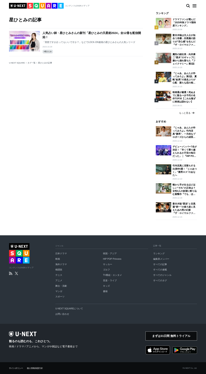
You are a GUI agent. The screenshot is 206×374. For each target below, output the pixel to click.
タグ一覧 (31, 63)
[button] (194, 5)
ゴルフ (106, 269)
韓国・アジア (110, 253)
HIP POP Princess (112, 259)
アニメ (58, 280)
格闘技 (58, 269)
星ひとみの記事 (45, 63)
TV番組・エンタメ (112, 275)
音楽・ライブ (110, 280)
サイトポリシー (16, 368)
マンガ (58, 291)
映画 (57, 259)
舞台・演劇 (61, 286)
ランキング (159, 253)
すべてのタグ (160, 280)
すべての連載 (160, 269)
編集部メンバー (161, 259)
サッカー (107, 264)
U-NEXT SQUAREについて (69, 308)
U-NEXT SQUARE (17, 63)
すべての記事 (160, 264)
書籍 (105, 291)
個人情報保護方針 (35, 368)
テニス (58, 275)
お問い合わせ (62, 314)
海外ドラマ (61, 264)
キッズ (106, 286)
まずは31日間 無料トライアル (171, 335)
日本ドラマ (61, 253)
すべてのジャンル (162, 275)
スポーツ (60, 296)
